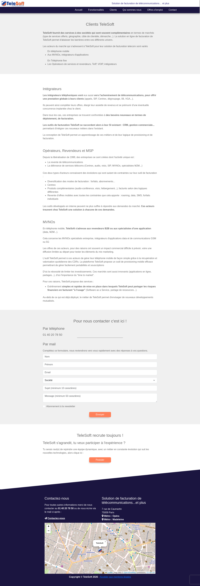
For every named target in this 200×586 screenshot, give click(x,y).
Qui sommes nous (132, 10)
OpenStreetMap (130, 573)
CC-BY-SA (151, 573)
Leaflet (109, 573)
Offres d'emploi (155, 10)
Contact (173, 10)
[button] (100, 550)
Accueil (78, 10)
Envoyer (100, 414)
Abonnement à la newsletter (60, 406)
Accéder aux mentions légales (115, 577)
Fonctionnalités (96, 10)
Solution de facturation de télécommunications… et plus (140, 3)
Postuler (100, 460)
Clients (113, 10)
